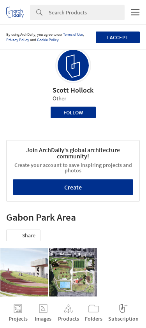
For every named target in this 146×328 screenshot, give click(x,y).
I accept (117, 37)
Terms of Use (73, 34)
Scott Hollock (73, 90)
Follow (73, 112)
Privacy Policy (17, 39)
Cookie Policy (48, 39)
